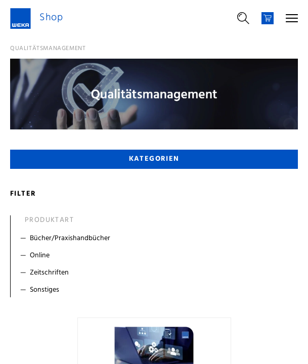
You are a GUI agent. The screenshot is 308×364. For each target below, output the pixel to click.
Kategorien (154, 159)
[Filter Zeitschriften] (156, 273)
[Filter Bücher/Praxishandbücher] (156, 239)
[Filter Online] (156, 256)
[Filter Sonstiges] (156, 290)
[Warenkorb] (267, 18)
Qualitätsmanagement (47, 48)
